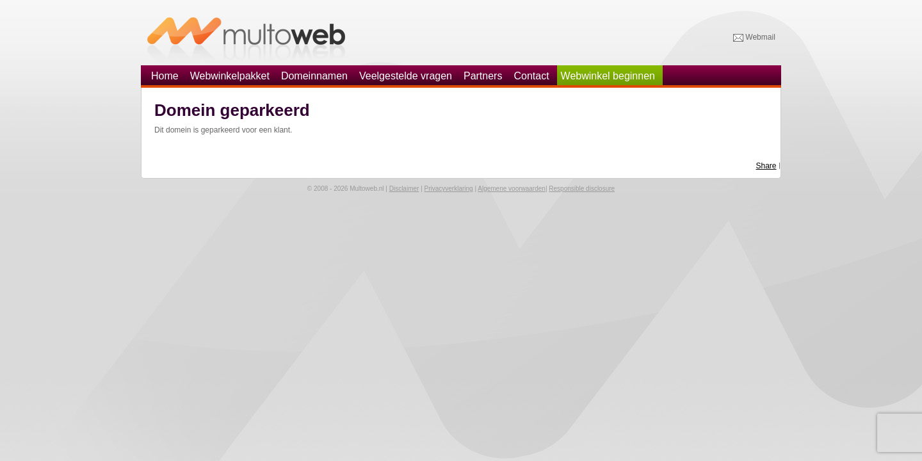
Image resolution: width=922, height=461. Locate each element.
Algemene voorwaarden (512, 188)
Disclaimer (404, 188)
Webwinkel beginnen (608, 75)
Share (766, 165)
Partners (483, 75)
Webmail (754, 38)
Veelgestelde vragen (405, 75)
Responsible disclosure (582, 188)
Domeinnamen (314, 75)
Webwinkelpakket (230, 75)
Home (165, 75)
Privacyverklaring (449, 188)
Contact (531, 75)
